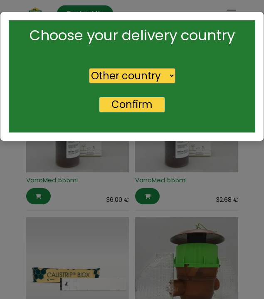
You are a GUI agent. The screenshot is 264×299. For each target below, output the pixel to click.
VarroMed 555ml (52, 180)
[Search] (135, 45)
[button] (38, 196)
